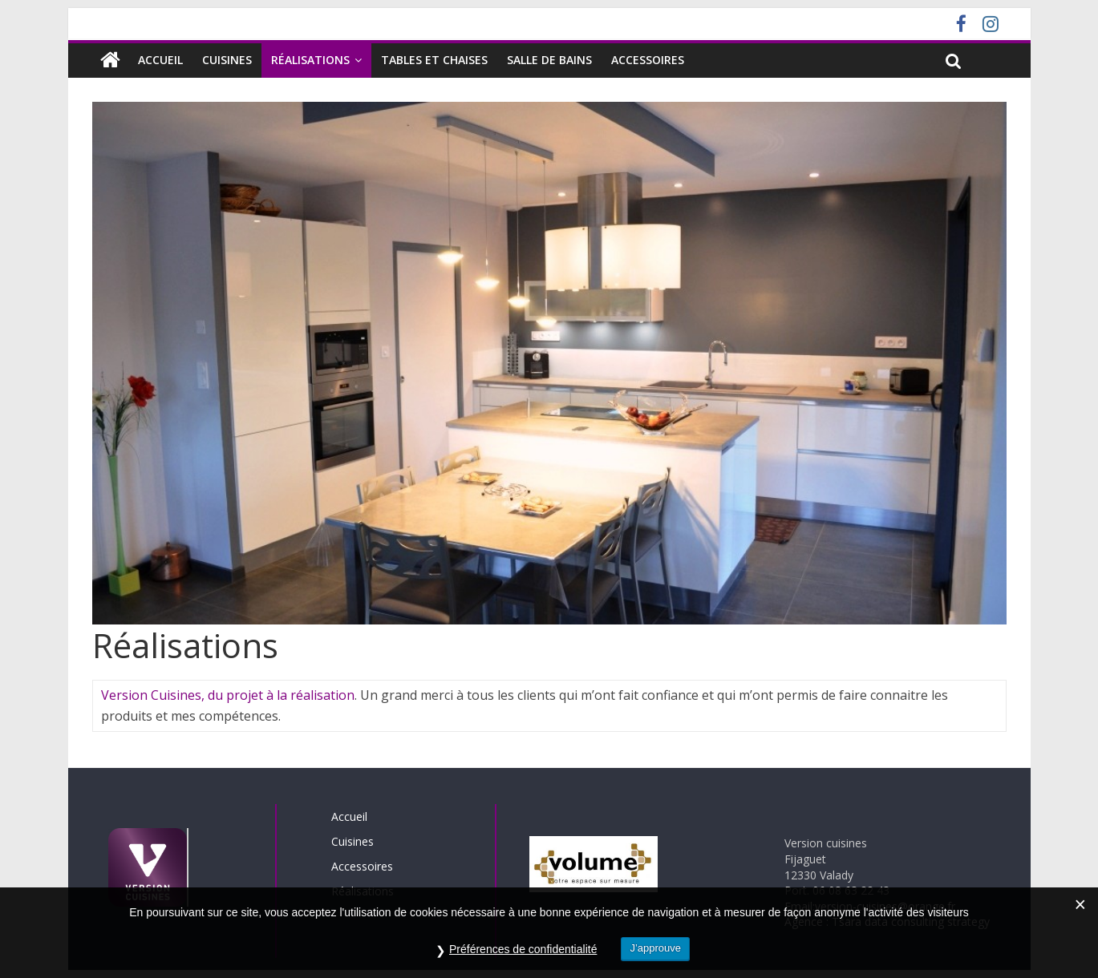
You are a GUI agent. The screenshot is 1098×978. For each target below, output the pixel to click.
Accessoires (647, 59)
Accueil (160, 59)
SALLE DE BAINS (549, 59)
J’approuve (655, 950)
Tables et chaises (434, 59)
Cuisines (227, 59)
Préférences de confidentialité (523, 950)
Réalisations (310, 59)
